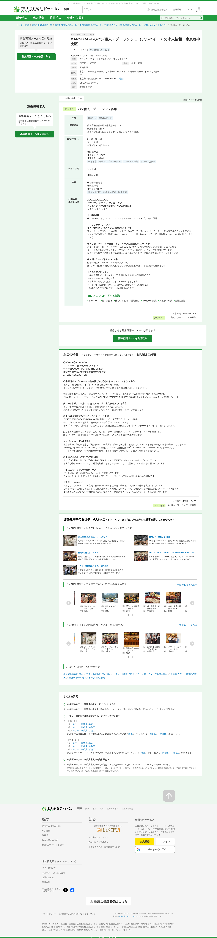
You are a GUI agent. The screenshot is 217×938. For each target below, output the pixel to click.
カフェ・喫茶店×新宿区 (84, 730)
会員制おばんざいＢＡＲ (88, 553)
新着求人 (21, 17)
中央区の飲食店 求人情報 (98, 674)
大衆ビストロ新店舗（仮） (160, 537)
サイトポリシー (49, 914)
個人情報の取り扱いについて (70, 914)
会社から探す (75, 17)
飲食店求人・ (144, 924)
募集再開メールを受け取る (36, 56)
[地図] (121, 78)
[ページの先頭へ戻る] (169, 796)
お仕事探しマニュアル (98, 837)
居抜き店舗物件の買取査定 (88, 927)
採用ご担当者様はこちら (110, 901)
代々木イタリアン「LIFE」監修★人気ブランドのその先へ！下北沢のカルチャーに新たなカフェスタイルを (171, 558)
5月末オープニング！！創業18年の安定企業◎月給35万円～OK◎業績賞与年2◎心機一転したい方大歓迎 (172, 542)
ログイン (165, 841)
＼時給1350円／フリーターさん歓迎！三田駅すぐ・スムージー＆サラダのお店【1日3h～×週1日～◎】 (102, 542)
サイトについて (49, 868)
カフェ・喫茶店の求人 (123, 674)
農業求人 (84, 930)
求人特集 (38, 17)
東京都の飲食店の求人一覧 (66, 25)
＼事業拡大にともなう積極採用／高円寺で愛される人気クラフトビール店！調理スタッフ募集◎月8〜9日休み (101, 571)
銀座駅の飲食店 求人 (73, 674)
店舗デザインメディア (62, 930)
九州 (102, 808)
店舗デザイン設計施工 (114, 924)
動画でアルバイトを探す (53, 845)
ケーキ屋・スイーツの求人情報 (152, 674)
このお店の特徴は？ (70, 98)
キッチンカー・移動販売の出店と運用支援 (129, 927)
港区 (130, 733)
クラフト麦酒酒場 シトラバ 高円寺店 (93, 566)
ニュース (46, 873)
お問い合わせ (48, 877)
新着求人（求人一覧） (52, 826)
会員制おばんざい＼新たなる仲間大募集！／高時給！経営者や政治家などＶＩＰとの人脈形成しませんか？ (101, 558)
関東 (27, 25)
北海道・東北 (112, 808)
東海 (94, 808)
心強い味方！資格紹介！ (99, 842)
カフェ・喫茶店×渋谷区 (84, 727)
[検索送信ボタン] (201, 18)
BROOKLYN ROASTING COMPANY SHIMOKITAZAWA (172, 553)
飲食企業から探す (50, 840)
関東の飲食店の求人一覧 (42, 25)
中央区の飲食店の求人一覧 (90, 25)
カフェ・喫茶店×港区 (83, 724)
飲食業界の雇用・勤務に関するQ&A (104, 847)
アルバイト (162, 25)
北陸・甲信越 (127, 808)
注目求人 (55, 17)
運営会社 (46, 882)
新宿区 (163, 733)
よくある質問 (59, 873)
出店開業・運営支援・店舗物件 (79, 924)
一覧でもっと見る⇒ (187, 584)
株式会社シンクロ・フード (128, 916)
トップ (19, 25)
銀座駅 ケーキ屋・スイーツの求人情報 (87, 677)
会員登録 (144, 841)
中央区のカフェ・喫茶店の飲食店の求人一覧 (122, 25)
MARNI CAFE (149, 25)
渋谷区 (152, 733)
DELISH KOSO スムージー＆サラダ (92, 537)
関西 (87, 808)
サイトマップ (90, 914)
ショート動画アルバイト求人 (112, 930)
